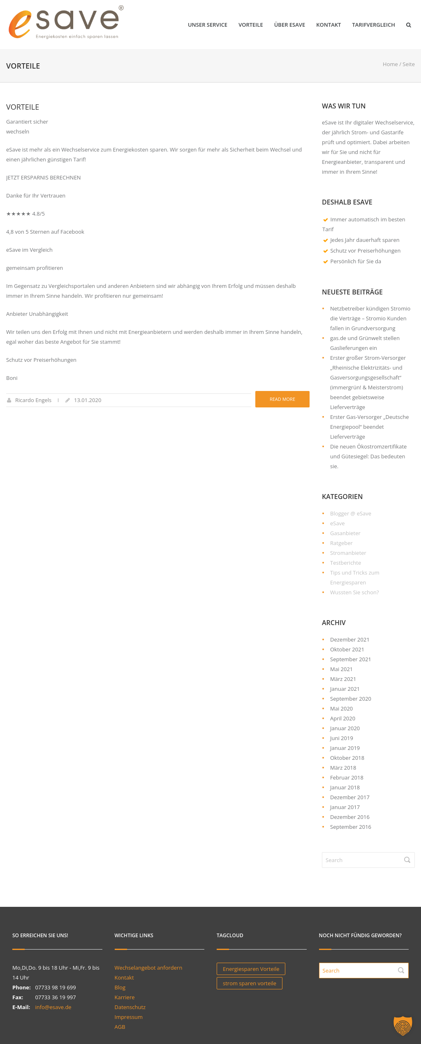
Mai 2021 (341, 669)
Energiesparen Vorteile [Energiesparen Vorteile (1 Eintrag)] (251, 969)
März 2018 (343, 767)
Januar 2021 (345, 688)
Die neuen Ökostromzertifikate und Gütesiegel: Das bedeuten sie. (368, 456)
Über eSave (289, 24)
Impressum (129, 1017)
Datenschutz (130, 1007)
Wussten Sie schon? (354, 592)
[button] (403, 1026)
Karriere (125, 997)
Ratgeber (341, 543)
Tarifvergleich (373, 24)
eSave (337, 523)
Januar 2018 (345, 787)
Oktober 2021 (347, 649)
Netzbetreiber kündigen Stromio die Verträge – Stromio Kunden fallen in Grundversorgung (370, 318)
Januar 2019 (345, 748)
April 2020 (342, 718)
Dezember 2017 (350, 797)
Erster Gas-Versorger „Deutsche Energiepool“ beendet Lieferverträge (369, 426)
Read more (282, 399)
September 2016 (350, 826)
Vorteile (250, 24)
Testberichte (345, 562)
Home (390, 64)
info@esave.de (53, 1007)
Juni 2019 (341, 738)
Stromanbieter (348, 552)
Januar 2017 (345, 807)
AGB (120, 1026)
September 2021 (350, 659)
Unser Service (207, 24)
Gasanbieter (345, 533)
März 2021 (343, 679)
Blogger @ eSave (350, 513)
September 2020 (350, 698)
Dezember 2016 (350, 817)
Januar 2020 (345, 728)
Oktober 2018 (347, 757)
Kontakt (328, 24)
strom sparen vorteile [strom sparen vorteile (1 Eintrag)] (249, 983)
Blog (120, 987)
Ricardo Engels (33, 400)
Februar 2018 (346, 777)
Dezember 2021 (350, 639)
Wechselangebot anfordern (149, 967)
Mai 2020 (341, 708)
